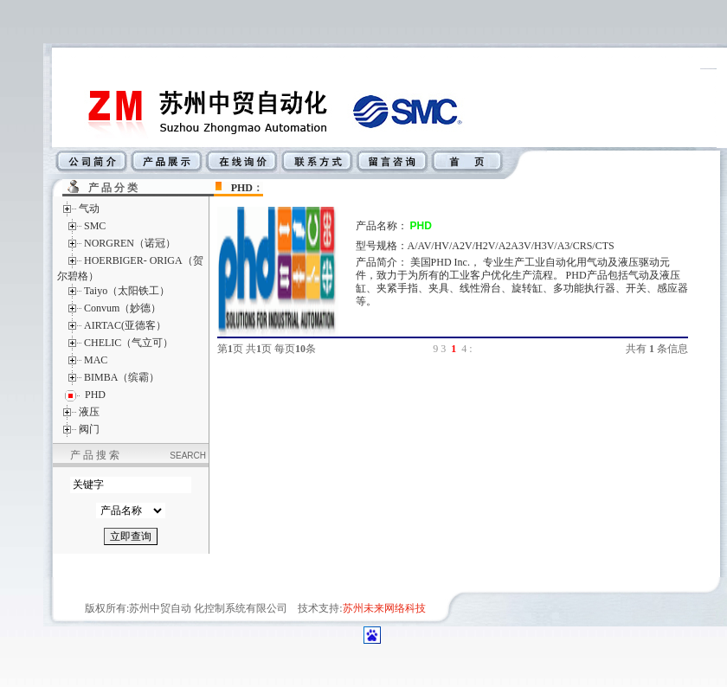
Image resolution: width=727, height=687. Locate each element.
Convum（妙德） (122, 308)
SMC (95, 226)
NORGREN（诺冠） (130, 243)
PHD (242, 188)
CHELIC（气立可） (128, 343)
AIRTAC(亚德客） (125, 325)
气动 (89, 208)
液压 (89, 412)
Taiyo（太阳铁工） (127, 291)
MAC (95, 360)
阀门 (89, 429)
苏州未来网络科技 (384, 608)
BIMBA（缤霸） (121, 377)
